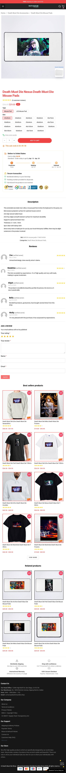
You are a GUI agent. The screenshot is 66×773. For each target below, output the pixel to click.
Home (3, 13)
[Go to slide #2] (38, 83)
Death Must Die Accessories (18, 13)
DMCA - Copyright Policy (9, 713)
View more (33, 557)
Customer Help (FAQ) (8, 737)
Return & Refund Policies (9, 731)
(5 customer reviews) (19, 100)
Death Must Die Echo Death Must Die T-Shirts (48, 463)
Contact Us (5, 734)
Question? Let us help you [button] (56, 770)
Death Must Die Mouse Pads (41, 13)
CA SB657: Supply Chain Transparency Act (15, 716)
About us (4, 704)
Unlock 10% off (62, 763)
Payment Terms (6, 728)
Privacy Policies (6, 710)
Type (4, 108)
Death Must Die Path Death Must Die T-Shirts (17, 463)
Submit (5, 377)
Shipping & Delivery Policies (10, 725)
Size (4, 114)
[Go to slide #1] (27, 83)
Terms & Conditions (7, 707)
